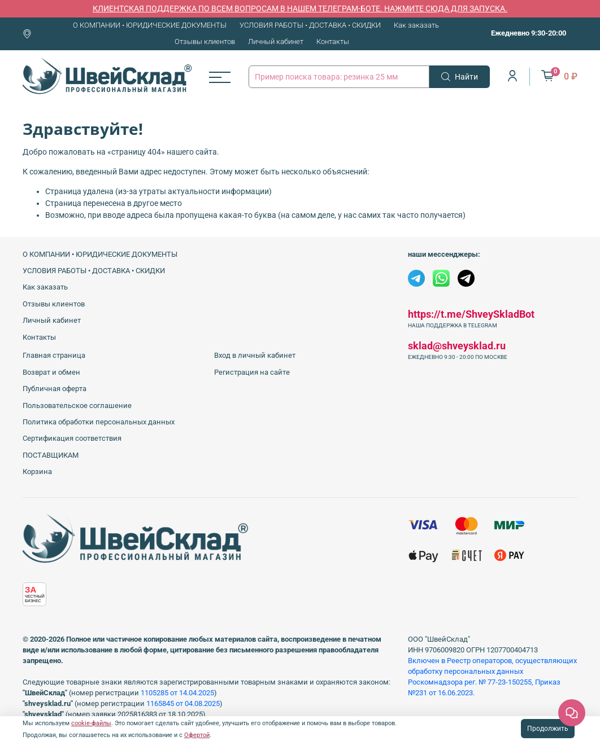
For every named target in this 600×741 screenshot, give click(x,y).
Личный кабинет (275, 41)
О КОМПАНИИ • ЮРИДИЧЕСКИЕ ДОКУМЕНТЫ (150, 25)
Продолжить (547, 729)
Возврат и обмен (51, 372)
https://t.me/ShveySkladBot (471, 314)
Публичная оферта (54, 388)
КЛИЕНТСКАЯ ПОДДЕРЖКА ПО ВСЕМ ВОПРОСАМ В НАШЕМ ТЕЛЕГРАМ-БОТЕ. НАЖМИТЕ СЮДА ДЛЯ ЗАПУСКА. (300, 8)
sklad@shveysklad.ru (457, 346)
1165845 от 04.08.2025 (183, 703)
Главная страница (54, 355)
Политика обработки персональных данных (99, 422)
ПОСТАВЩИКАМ (51, 455)
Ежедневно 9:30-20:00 (528, 33)
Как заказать (416, 25)
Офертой (197, 735)
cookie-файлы (91, 723)
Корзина (37, 471)
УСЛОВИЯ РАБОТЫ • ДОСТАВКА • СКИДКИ (310, 25)
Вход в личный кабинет (254, 355)
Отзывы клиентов (205, 41)
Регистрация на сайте (252, 372)
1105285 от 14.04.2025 (177, 693)
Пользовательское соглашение (77, 405)
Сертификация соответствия (72, 438)
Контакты (332, 41)
